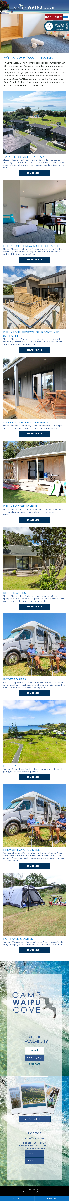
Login (38, 1189)
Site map (32, 1189)
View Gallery (34, 1119)
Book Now (52, 1198)
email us (34, 1160)
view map (34, 1153)
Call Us (17, 1198)
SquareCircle (41, 1192)
